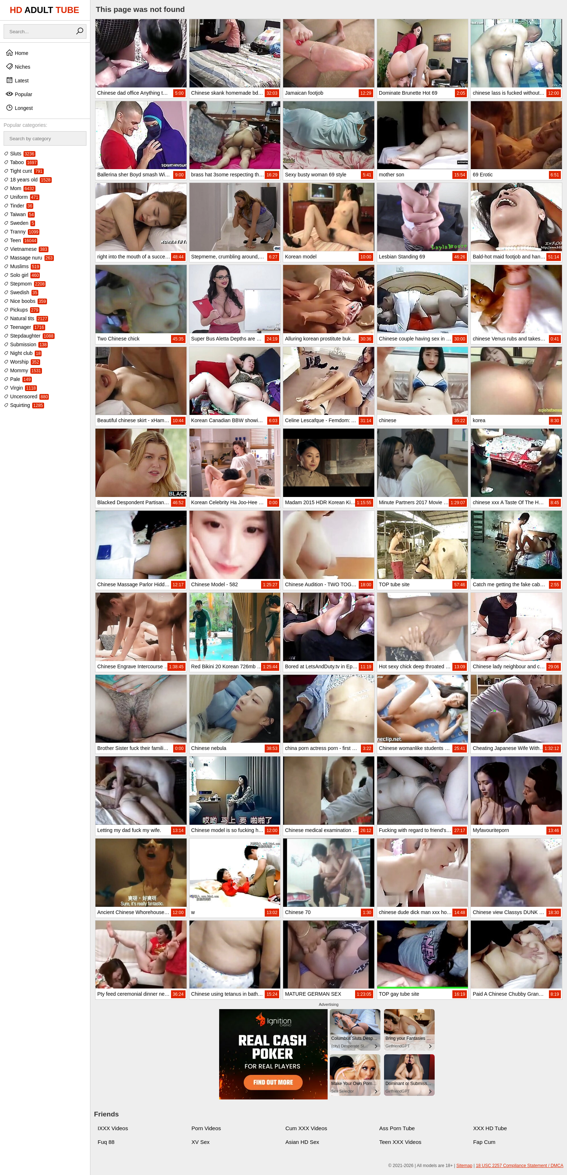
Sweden (19, 223)
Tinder (18, 206)
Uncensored (26, 396)
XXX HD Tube (490, 1128)
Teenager (24, 327)
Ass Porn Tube (397, 1128)
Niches (17, 66)
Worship (22, 362)
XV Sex (201, 1142)
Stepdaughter (29, 336)
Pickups (21, 310)
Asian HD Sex (302, 1142)
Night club (23, 353)
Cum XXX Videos (306, 1128)
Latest (17, 80)
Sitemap (464, 1165)
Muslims (22, 266)
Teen (20, 240)
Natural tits (26, 318)
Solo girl (22, 275)
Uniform (21, 197)
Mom (19, 188)
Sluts (19, 153)
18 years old (28, 180)
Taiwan (19, 214)
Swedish (21, 292)
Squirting (24, 405)
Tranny (21, 232)
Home (16, 53)
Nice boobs (25, 301)
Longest (19, 108)
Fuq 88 (106, 1142)
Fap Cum (484, 1142)
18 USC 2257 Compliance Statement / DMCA (519, 1165)
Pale (18, 379)
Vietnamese (26, 249)
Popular (18, 94)
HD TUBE (44, 10)
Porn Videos (206, 1128)
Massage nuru (29, 258)
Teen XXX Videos (400, 1142)
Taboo (21, 162)
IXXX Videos (113, 1128)
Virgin (20, 388)
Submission (26, 344)
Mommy (23, 370)
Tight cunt (24, 171)
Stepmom (25, 284)
